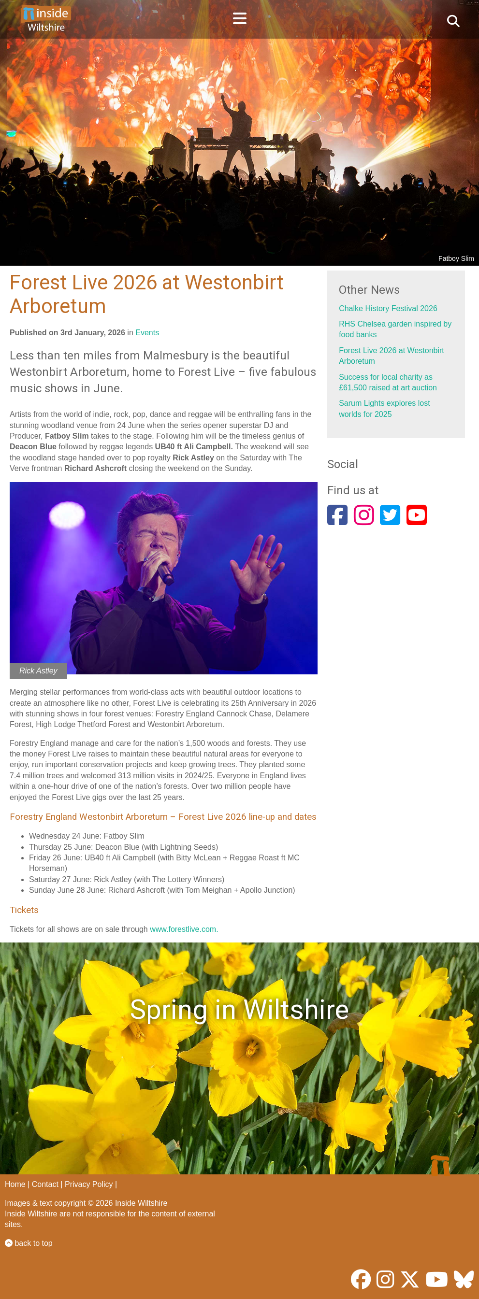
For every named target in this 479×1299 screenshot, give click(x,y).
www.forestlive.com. (184, 929)
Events (147, 332)
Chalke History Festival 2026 (388, 308)
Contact (45, 1184)
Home (15, 1184)
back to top (29, 1243)
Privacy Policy (89, 1184)
